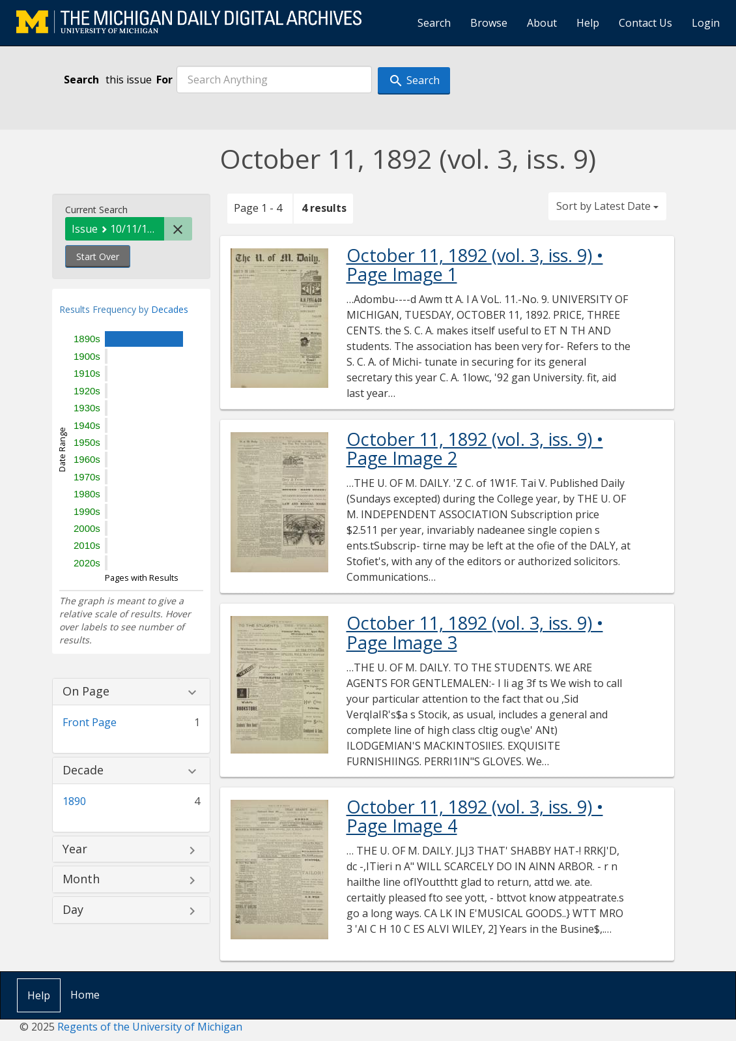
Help (587, 23)
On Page (86, 691)
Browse (488, 23)
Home (85, 995)
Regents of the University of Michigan (149, 1026)
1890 (74, 801)
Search (434, 23)
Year (75, 849)
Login (706, 23)
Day (73, 909)
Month (81, 879)
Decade (83, 770)
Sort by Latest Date (607, 206)
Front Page (90, 722)
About (542, 23)
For (164, 79)
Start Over (97, 256)
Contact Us (645, 23)
